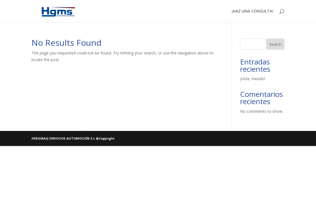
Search (275, 44)
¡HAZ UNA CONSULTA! (252, 11)
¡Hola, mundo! (252, 78)
